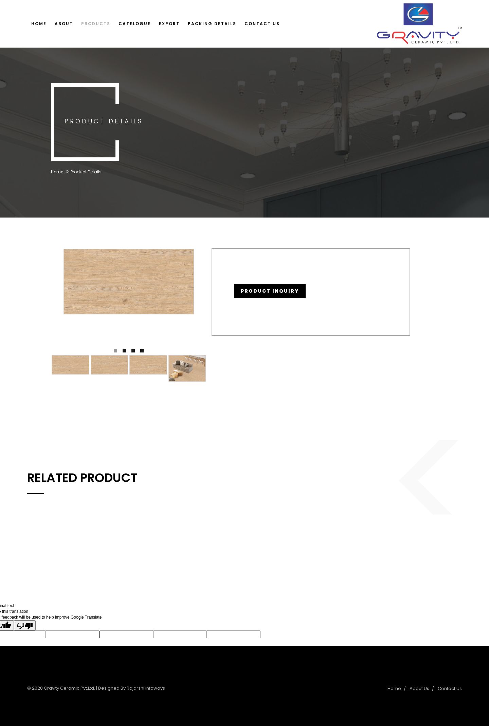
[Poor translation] (25, 625)
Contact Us (262, 24)
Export (169, 24)
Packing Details (212, 24)
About (64, 24)
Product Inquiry (270, 291)
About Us (419, 688)
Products (95, 24)
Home (39, 24)
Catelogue (135, 24)
